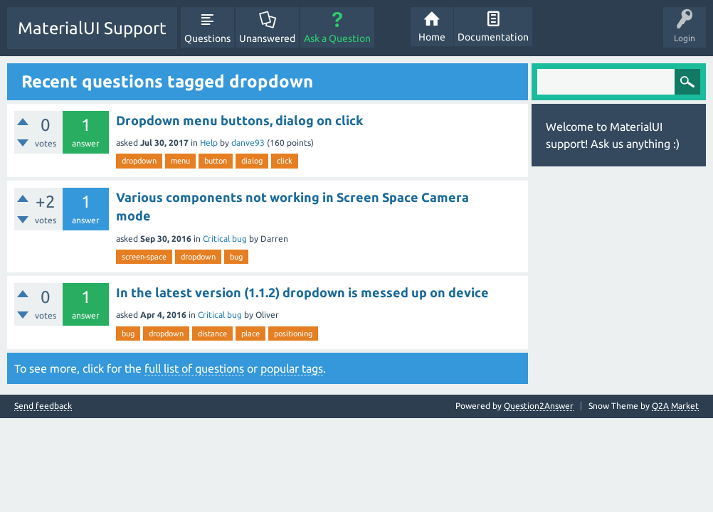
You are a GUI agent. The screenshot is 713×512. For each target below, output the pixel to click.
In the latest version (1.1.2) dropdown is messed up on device (302, 292)
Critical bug (225, 238)
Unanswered (267, 38)
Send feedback (43, 406)
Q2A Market (675, 405)
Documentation (493, 37)
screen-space (144, 256)
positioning (293, 333)
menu (180, 160)
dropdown (139, 160)
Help (209, 142)
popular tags (291, 368)
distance (212, 333)
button (215, 160)
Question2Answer (539, 405)
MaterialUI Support (92, 28)
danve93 (248, 142)
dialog (252, 160)
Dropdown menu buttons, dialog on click (239, 120)
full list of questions (194, 368)
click (284, 160)
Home (431, 37)
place (250, 333)
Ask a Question (337, 38)
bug (236, 256)
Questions (207, 38)
